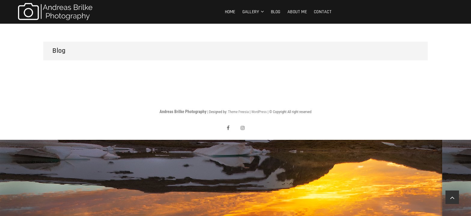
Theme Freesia (238, 112)
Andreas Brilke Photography (183, 111)
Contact (323, 12)
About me (297, 12)
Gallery (250, 12)
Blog (276, 12)
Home (230, 12)
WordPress (259, 112)
